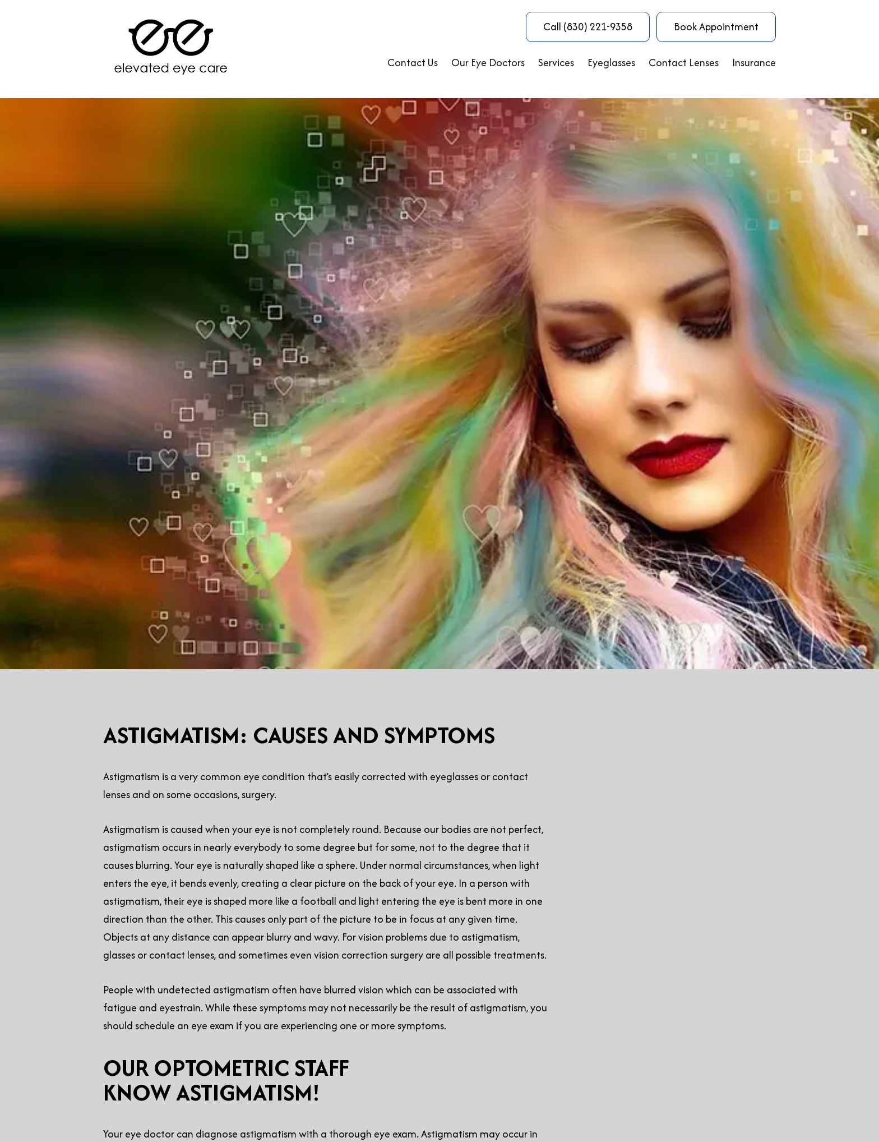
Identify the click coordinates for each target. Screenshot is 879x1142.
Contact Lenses (684, 62)
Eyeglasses (611, 62)
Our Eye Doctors (488, 62)
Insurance (754, 62)
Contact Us (412, 62)
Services (556, 62)
